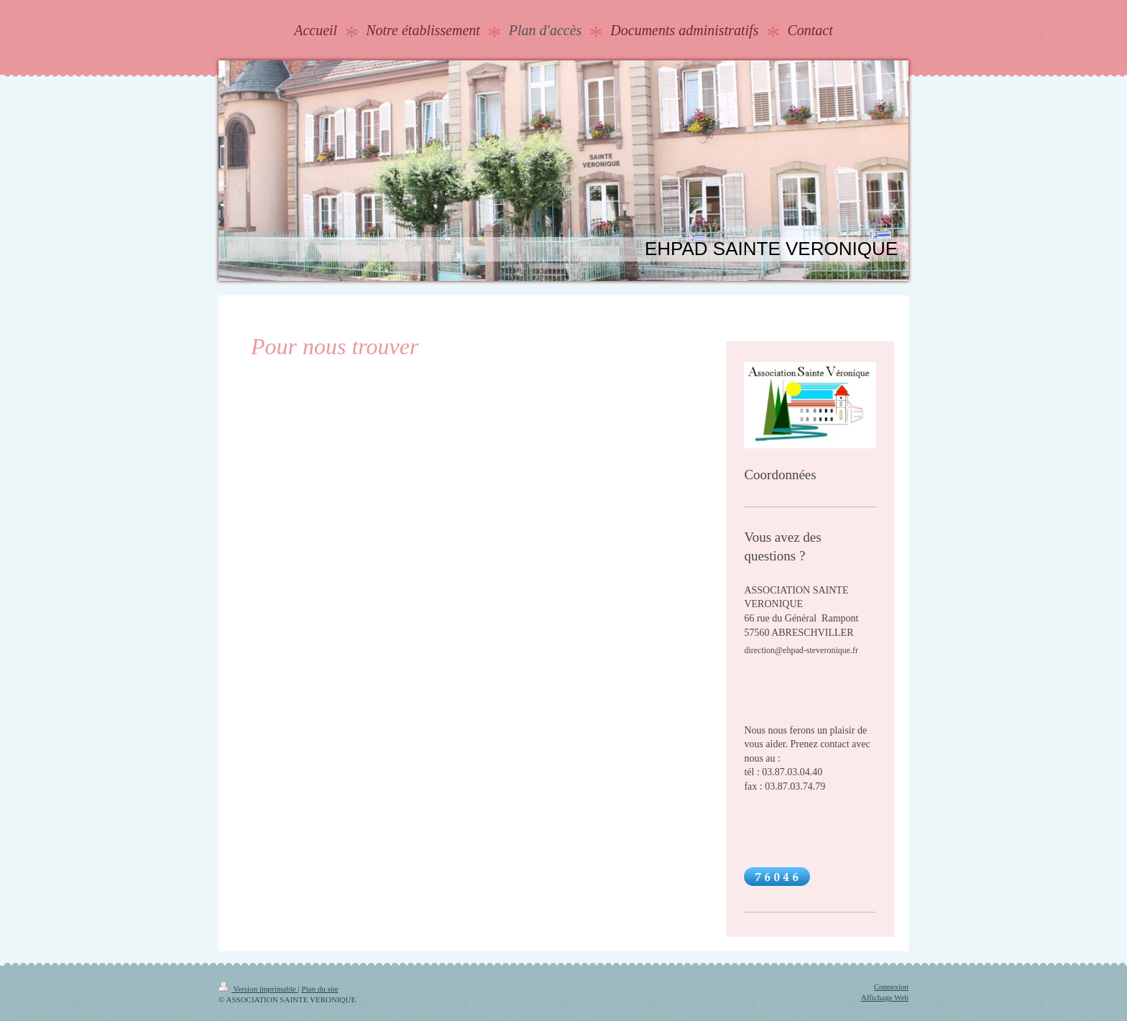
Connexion (891, 986)
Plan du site (319, 988)
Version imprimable (258, 988)
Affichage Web (884, 997)
